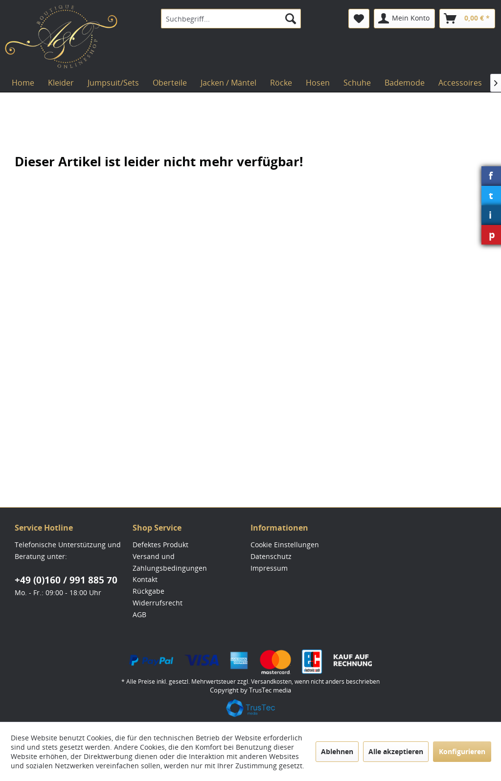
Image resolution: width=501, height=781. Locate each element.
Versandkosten (271, 681)
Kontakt (145, 579)
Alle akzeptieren (395, 751)
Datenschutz (271, 556)
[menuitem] (231, 18)
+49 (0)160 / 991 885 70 (66, 580)
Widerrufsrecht (157, 602)
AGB (139, 614)
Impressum (269, 568)
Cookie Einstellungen (284, 544)
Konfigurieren (462, 751)
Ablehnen (337, 751)
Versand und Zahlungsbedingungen (170, 562)
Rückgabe (148, 591)
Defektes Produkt (160, 544)
